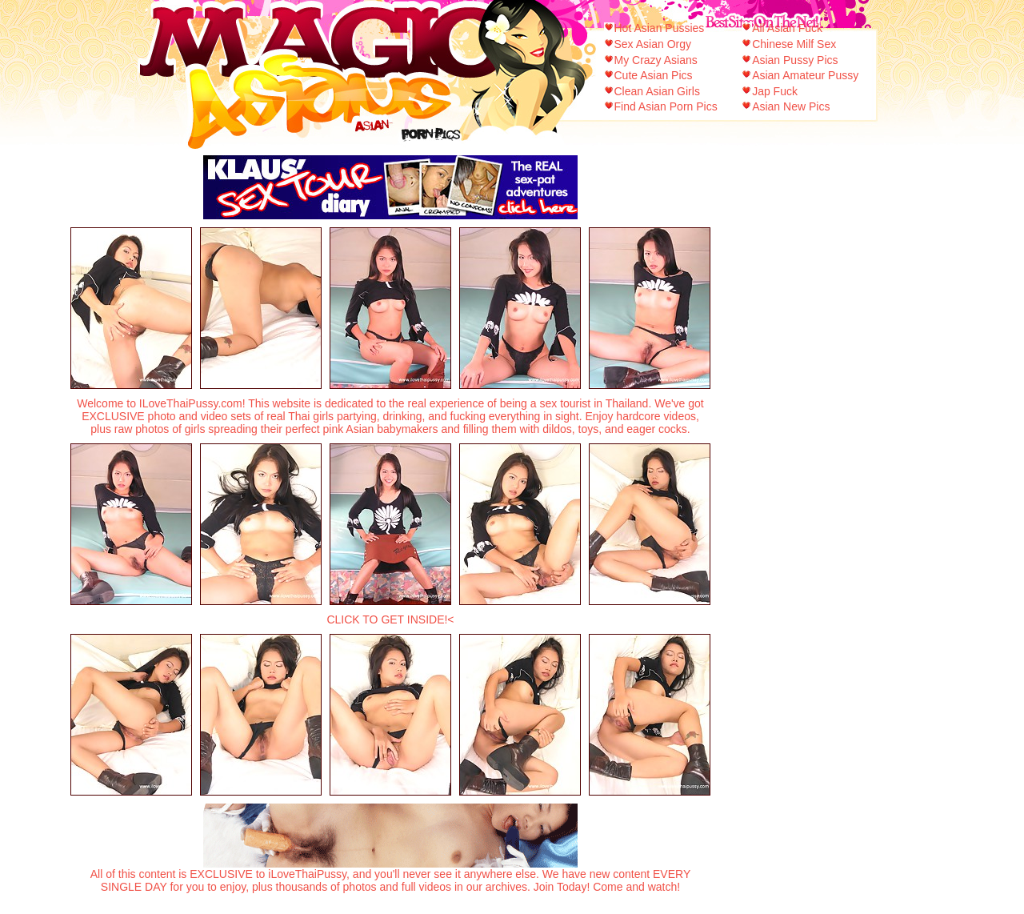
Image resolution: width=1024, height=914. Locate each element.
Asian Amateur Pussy (805, 75)
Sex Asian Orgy (653, 44)
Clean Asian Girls (657, 91)
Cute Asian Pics (653, 75)
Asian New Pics (791, 106)
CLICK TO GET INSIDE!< (390, 619)
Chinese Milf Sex (794, 44)
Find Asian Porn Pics (666, 106)
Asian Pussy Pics (795, 60)
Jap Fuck (775, 91)
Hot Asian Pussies (659, 28)
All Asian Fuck (787, 28)
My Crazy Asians (656, 60)
